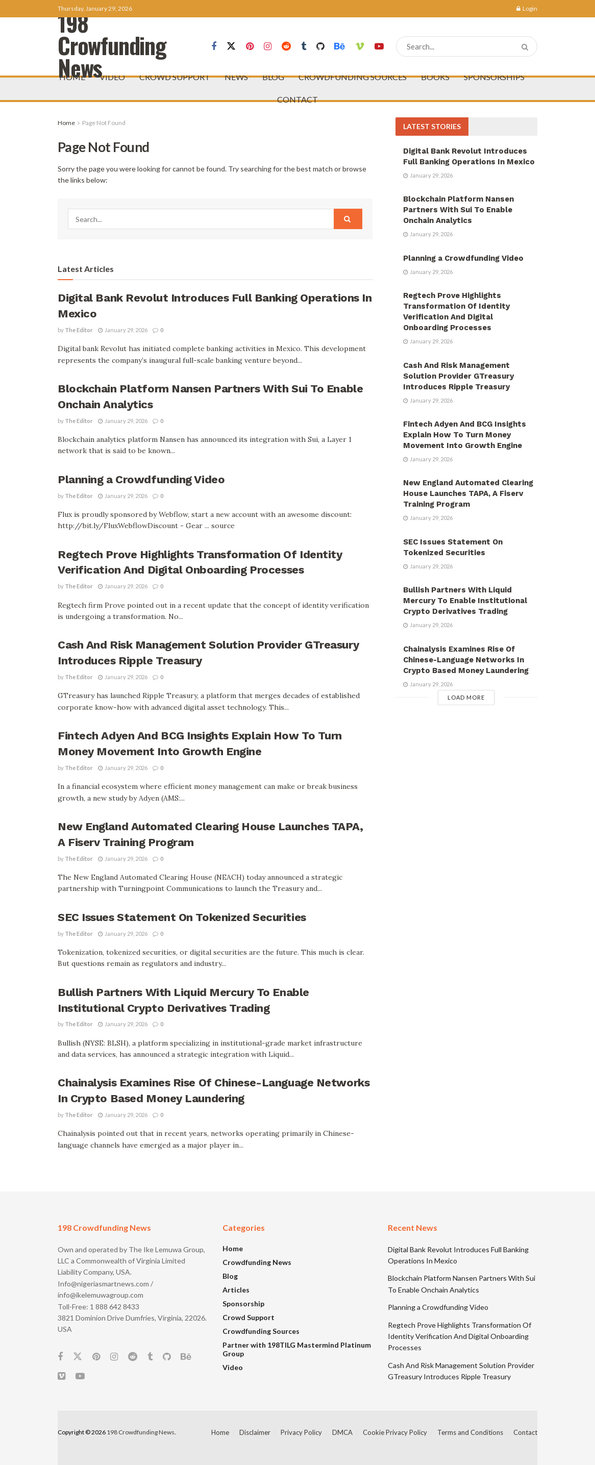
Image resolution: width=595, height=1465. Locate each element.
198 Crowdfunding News (141, 1432)
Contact (525, 1432)
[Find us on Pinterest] (250, 47)
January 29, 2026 (122, 330)
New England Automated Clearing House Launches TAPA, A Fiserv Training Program (468, 493)
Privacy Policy (301, 1432)
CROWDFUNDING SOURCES (353, 77)
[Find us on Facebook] (213, 47)
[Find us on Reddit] (286, 47)
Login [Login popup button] (526, 8)
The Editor (79, 330)
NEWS (236, 77)
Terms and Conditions (470, 1432)
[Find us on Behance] (339, 47)
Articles (236, 1289)
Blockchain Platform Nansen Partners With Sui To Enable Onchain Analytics (458, 209)
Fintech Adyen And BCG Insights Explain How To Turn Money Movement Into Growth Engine (464, 434)
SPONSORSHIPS (494, 77)
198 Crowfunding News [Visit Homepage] (112, 47)
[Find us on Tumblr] (303, 47)
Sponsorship (243, 1303)
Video (232, 1367)
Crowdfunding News (256, 1262)
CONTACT (297, 99)
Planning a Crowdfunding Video (141, 479)
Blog (230, 1276)
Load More (466, 697)
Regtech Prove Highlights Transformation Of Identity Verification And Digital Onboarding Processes (459, 1336)
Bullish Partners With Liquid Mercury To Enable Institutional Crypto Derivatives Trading (465, 600)
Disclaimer (254, 1432)
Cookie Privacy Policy (395, 1432)
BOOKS (435, 77)
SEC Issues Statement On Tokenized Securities (182, 917)
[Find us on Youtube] (379, 47)
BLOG (273, 77)
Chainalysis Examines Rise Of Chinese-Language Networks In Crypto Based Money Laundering (466, 659)
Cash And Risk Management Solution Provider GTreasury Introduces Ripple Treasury (458, 376)
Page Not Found (104, 123)
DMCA (342, 1432)
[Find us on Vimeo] (359, 47)
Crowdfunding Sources (261, 1331)
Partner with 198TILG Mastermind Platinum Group (296, 1349)
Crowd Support (248, 1317)
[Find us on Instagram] (267, 47)
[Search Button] (526, 46)
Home (66, 123)
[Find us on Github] (320, 47)
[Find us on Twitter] (231, 46)
